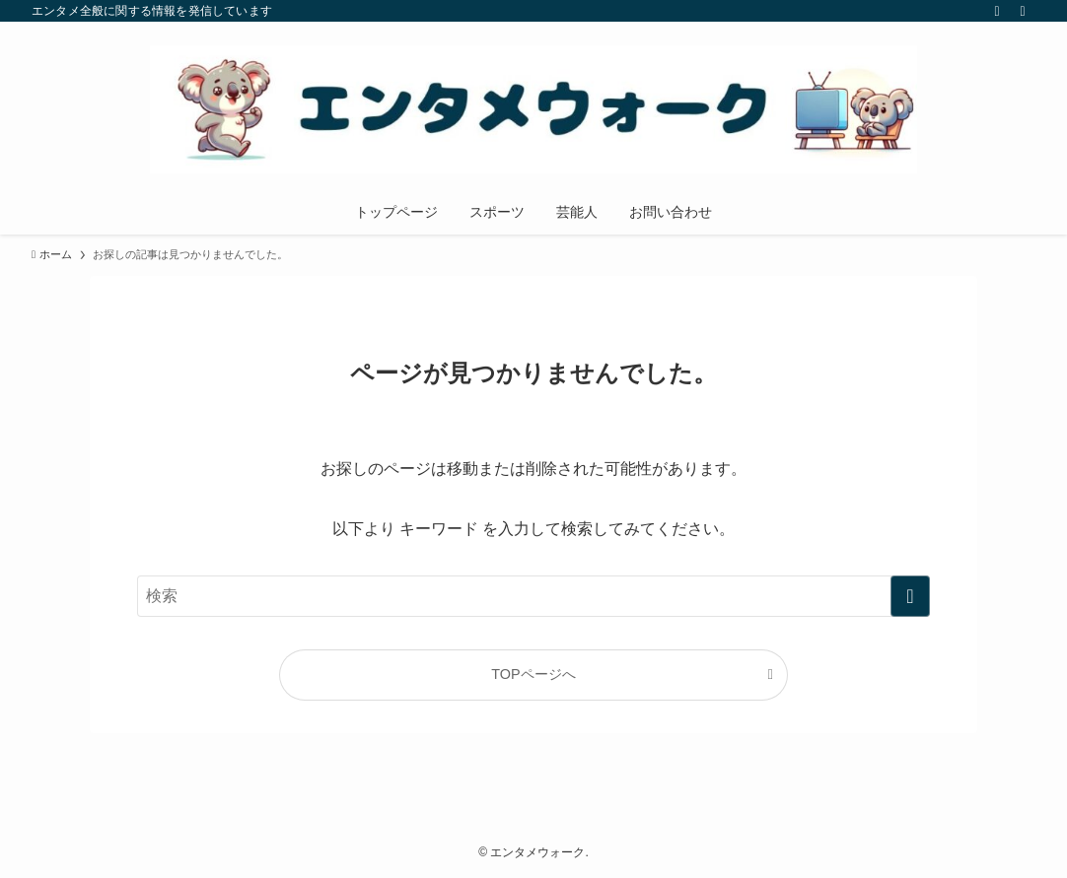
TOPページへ (533, 674)
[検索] (1022, 11)
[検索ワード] (533, 596)
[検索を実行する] (910, 596)
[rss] (997, 11)
